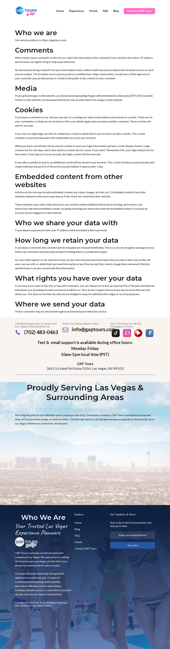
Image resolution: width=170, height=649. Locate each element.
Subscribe (133, 545)
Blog (77, 529)
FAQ (77, 535)
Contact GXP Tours (86, 548)
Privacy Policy (83, 603)
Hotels (78, 542)
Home (78, 522)
